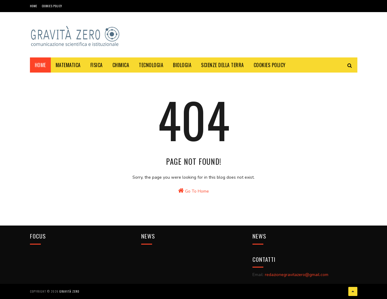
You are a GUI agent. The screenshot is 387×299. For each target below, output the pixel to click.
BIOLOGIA (182, 65)
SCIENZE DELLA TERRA (222, 65)
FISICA (96, 65)
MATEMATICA (68, 65)
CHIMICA (120, 65)
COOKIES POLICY (52, 6)
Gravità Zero (69, 291)
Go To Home (193, 190)
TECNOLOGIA (151, 65)
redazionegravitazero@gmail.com (296, 275)
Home (33, 6)
